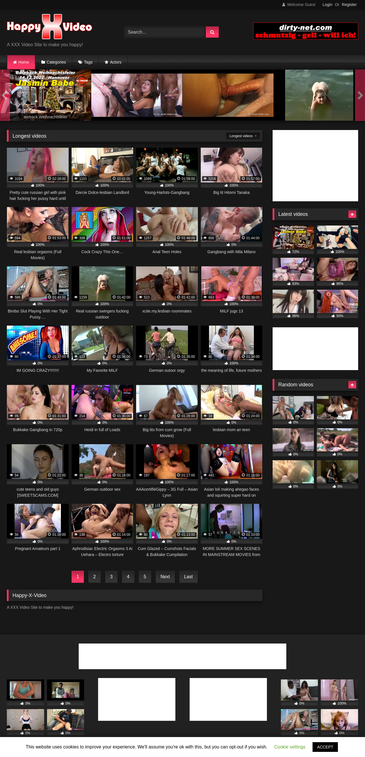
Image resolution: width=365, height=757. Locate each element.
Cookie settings (289, 746)
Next (165, 576)
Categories (56, 62)
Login (327, 4)
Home (24, 62)
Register (349, 4)
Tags (88, 62)
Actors (115, 62)
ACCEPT (325, 747)
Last (188, 576)
